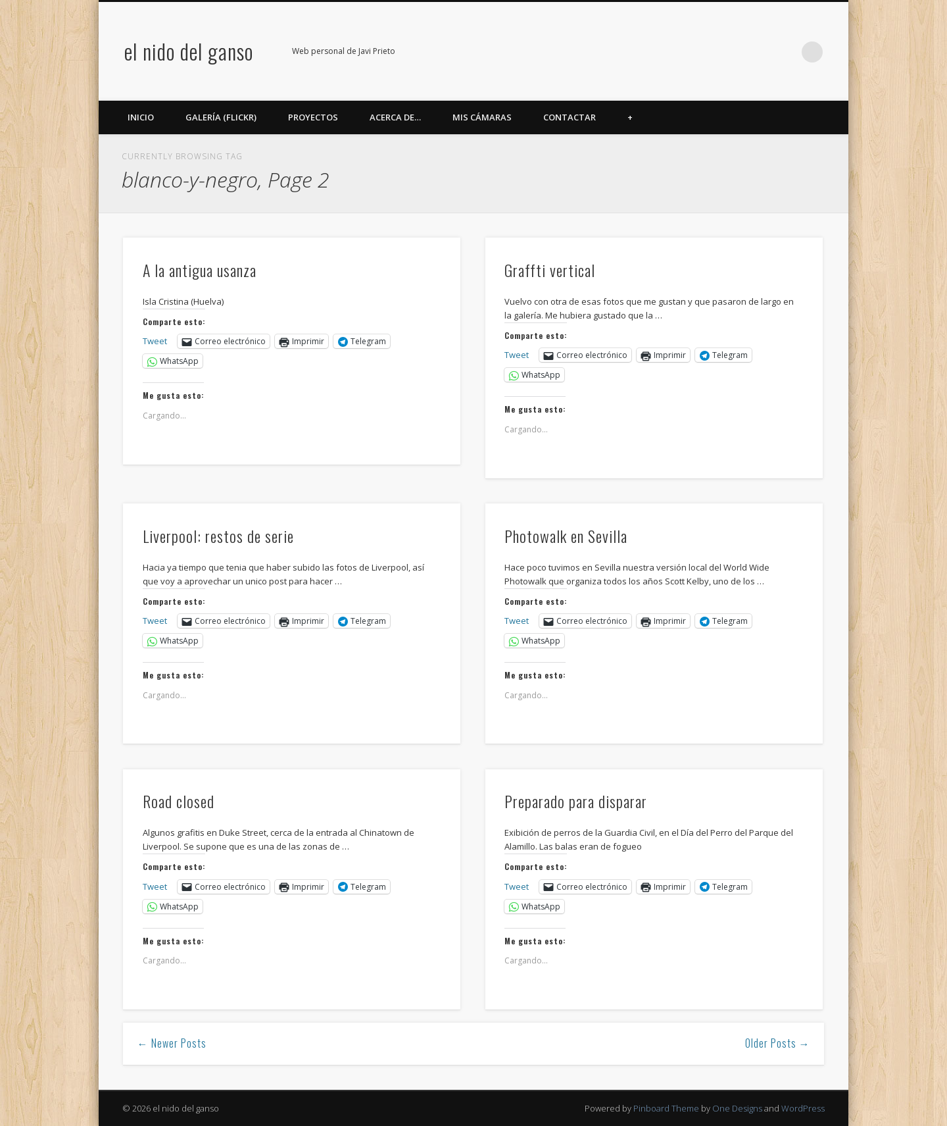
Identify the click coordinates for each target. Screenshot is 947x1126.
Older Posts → (777, 1043)
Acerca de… (395, 117)
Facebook (677, 52)
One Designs (737, 1108)
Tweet (155, 340)
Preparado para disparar (575, 801)
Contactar (569, 117)
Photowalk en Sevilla (565, 536)
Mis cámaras (482, 117)
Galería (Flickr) (220, 117)
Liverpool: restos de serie (218, 536)
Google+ (758, 52)
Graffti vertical (549, 270)
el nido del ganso (188, 51)
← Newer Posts (171, 1043)
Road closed (178, 801)
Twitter (704, 52)
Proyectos (313, 117)
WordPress (803, 1108)
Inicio (141, 117)
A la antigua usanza (199, 270)
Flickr (731, 52)
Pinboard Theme (666, 1108)
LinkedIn (785, 52)
